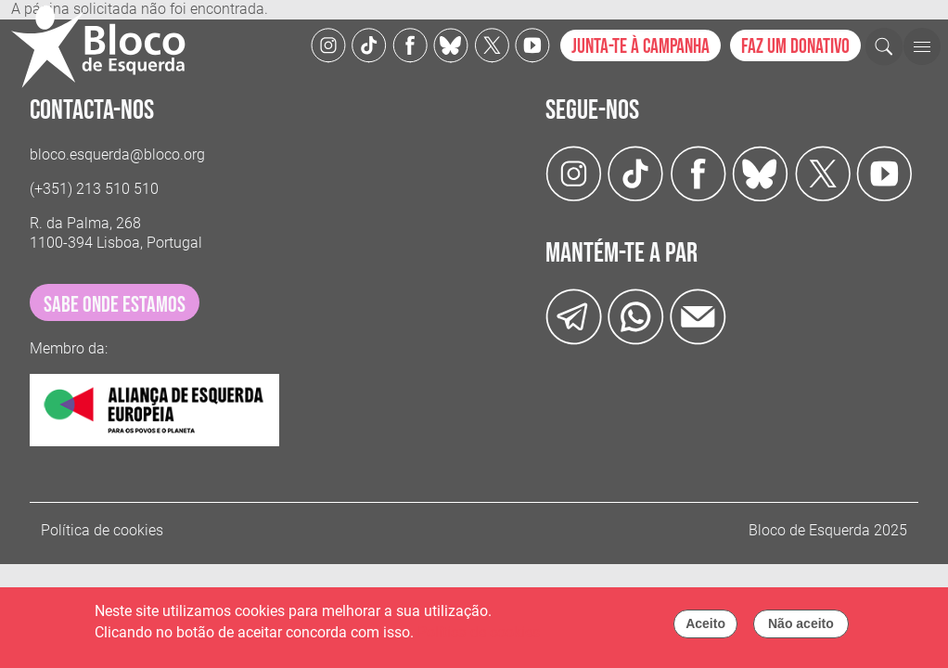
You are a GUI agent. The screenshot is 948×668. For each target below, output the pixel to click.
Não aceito (801, 625)
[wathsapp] (636, 316)
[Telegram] (573, 316)
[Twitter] (450, 44)
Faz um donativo (795, 46)
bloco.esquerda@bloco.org (117, 154)
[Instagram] (328, 44)
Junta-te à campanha (640, 46)
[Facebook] (410, 44)
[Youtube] (532, 44)
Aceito (705, 625)
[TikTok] (369, 44)
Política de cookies (102, 530)
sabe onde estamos (115, 304)
